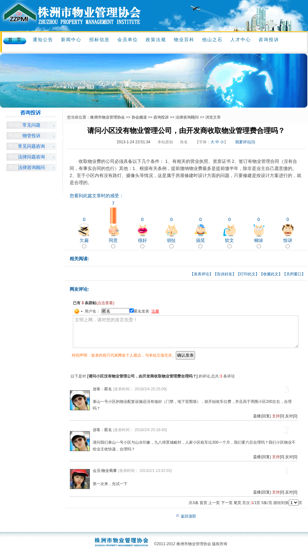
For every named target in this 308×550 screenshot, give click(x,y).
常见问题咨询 (31, 146)
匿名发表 (139, 311)
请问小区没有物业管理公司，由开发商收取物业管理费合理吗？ (142, 376)
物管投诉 (31, 135)
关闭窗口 (294, 274)
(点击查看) (105, 303)
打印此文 (247, 274)
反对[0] (291, 416)
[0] (278, 416)
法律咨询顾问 (31, 167)
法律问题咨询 (31, 157)
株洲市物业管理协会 (107, 117)
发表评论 (201, 274)
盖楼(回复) (262, 416)
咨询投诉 (161, 117)
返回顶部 (186, 516)
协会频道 (139, 117)
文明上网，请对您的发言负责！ (185, 331)
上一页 (214, 503)
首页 (203, 503)
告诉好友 (224, 274)
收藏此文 (270, 274)
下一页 (227, 503)
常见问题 (31, 125)
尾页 (237, 503)
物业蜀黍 (109, 470)
